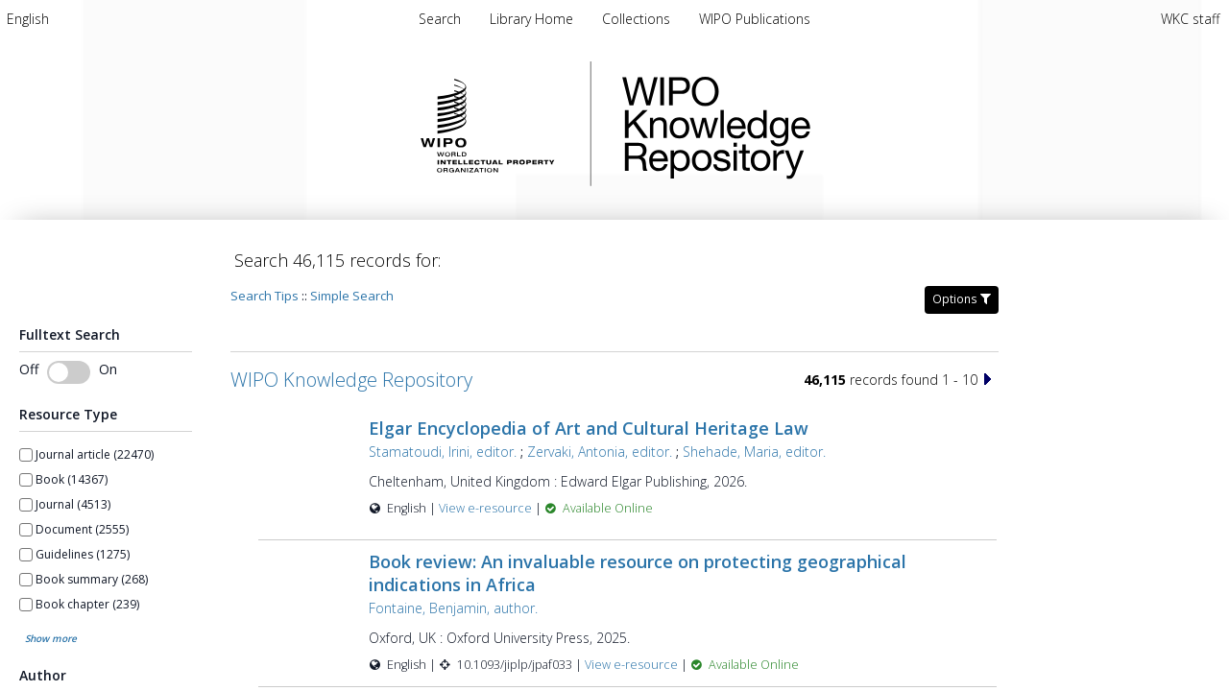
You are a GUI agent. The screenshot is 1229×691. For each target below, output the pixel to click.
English (28, 19)
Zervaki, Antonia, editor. (599, 451)
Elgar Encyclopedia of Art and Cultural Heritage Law (588, 428)
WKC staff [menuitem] (1190, 19)
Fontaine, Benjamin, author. (453, 608)
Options (961, 299)
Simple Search (352, 295)
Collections (638, 19)
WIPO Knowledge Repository (795, 123)
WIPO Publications (754, 19)
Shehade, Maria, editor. (754, 451)
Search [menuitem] (440, 19)
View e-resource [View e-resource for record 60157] (487, 508)
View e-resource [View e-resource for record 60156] (633, 664)
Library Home (533, 19)
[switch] (68, 372)
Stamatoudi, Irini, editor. (443, 451)
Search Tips (264, 295)
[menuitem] (28, 19)
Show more (51, 638)
